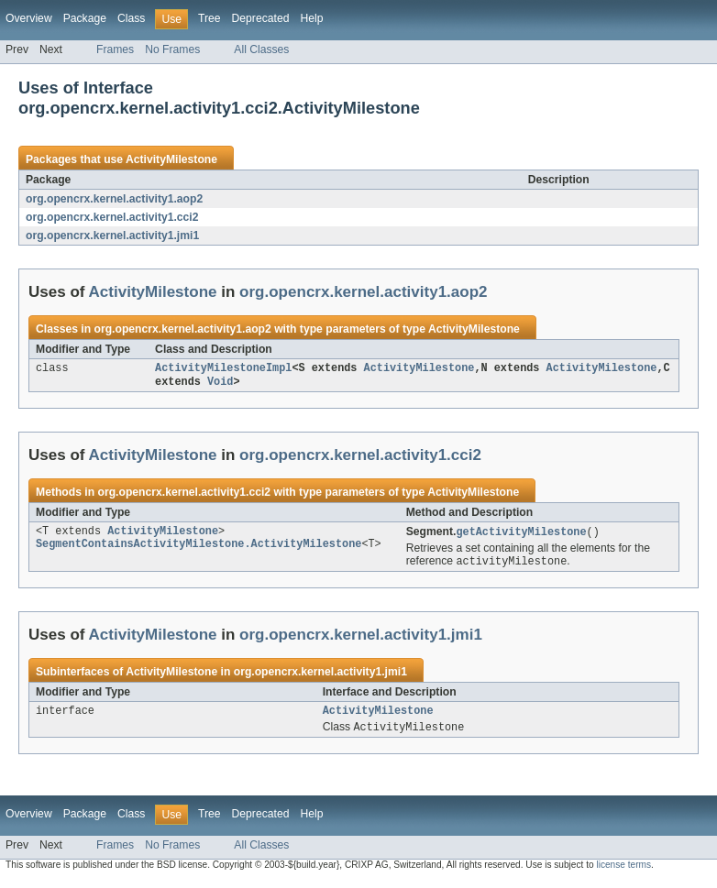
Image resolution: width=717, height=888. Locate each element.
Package (84, 18)
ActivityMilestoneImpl (223, 369)
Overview (29, 18)
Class (131, 18)
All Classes (261, 49)
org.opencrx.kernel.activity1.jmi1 (112, 235)
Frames (115, 49)
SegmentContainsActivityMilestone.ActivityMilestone (198, 550)
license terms (623, 872)
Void (220, 384)
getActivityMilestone (521, 535)
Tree (209, 18)
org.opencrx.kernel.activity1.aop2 (114, 198)
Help (311, 18)
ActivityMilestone (171, 159)
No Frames (172, 49)
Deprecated (261, 18)
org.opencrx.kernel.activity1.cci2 (112, 217)
